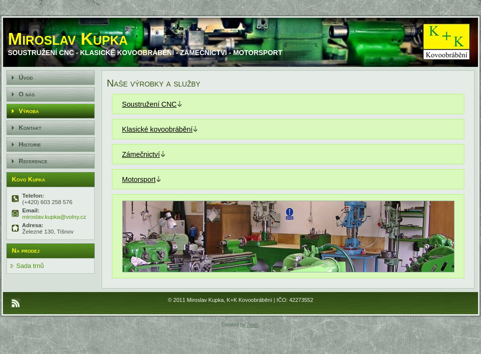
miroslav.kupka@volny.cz (53, 216)
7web (253, 324)
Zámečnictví (141, 154)
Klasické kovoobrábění (157, 129)
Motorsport (139, 179)
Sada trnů (30, 265)
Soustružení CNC (149, 104)
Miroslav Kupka (68, 38)
